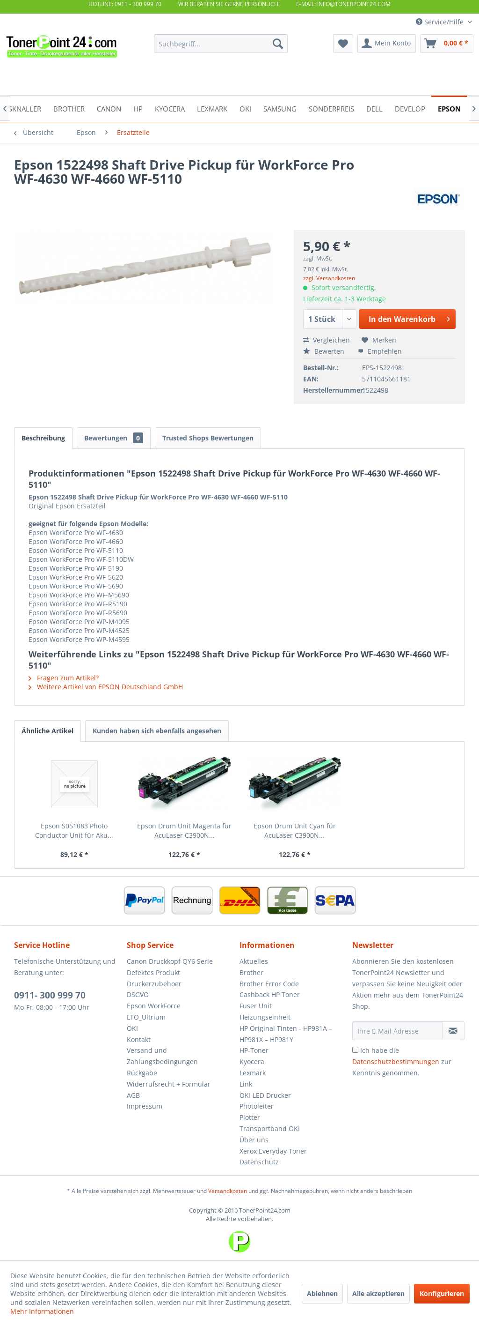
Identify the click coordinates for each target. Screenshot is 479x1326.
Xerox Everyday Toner (273, 1151)
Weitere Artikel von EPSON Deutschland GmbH (106, 686)
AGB (133, 1095)
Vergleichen (326, 339)
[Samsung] (280, 108)
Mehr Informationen (42, 1311)
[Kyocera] (170, 108)
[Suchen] (278, 43)
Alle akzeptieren (378, 1293)
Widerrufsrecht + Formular (168, 1084)
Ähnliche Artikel (47, 730)
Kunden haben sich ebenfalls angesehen (157, 730)
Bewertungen (113, 437)
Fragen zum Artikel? (64, 677)
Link (246, 1084)
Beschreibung (43, 437)
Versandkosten (227, 1191)
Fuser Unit (256, 1005)
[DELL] (374, 108)
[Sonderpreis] (331, 108)
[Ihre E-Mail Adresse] (397, 1030)
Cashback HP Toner (270, 994)
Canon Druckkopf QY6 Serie (170, 961)
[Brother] (69, 108)
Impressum (144, 1106)
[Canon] (109, 108)
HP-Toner (254, 1050)
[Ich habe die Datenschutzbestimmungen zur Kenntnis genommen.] (355, 1050)
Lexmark (253, 1072)
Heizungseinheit (265, 1017)
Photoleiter (257, 1106)
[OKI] (245, 108)
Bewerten (324, 351)
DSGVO (138, 994)
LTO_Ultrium (146, 1017)
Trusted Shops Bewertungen (208, 437)
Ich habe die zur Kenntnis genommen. (401, 1061)
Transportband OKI (270, 1128)
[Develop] (410, 108)
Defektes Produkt (153, 972)
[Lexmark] (212, 108)
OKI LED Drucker (265, 1095)
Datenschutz (259, 1161)
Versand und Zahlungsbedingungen (162, 1056)
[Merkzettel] (343, 43)
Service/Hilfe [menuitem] (440, 21)
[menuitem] (221, 43)
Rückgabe (142, 1072)
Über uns (254, 1139)
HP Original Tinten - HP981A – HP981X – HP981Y (286, 1034)
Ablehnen (322, 1293)
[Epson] (449, 108)
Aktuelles (254, 961)
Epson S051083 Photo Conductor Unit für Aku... (74, 830)
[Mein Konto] (386, 43)
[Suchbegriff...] (221, 43)
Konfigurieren (442, 1293)
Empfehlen (380, 351)
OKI (132, 1028)
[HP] (138, 108)
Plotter (250, 1117)
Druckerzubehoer (154, 983)
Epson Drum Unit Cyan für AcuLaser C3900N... (295, 830)
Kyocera (252, 1061)
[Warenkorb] (446, 43)
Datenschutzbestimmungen (395, 1061)
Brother (251, 972)
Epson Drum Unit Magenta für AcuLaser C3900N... (184, 830)
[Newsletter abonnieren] (453, 1030)
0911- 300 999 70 (50, 995)
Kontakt (139, 1039)
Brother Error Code (269, 983)
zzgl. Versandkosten (329, 278)
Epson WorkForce (154, 1005)
